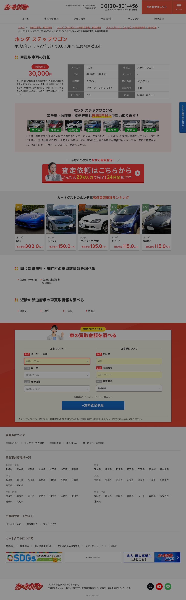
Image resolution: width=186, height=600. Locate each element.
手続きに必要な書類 (34, 443)
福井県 (23, 311)
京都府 (91, 311)
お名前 (106, 354)
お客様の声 (32, 524)
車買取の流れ (51, 18)
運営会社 (159, 18)
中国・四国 (11, 492)
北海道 (9, 469)
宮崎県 (152, 496)
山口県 (53, 496)
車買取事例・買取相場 (41, 27)
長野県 (63, 480)
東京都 (152, 469)
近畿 (96, 476)
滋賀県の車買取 (28, 279)
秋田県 (53, 469)
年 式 (34, 368)
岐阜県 (46, 311)
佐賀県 (108, 496)
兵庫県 (108, 480)
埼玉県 (130, 469)
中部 (8, 476)
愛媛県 (9, 501)
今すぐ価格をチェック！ (183, 117)
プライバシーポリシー (93, 397)
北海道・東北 (12, 465)
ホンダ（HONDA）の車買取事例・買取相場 (79, 27)
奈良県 (141, 480)
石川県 (31, 480)
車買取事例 (106, 18)
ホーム (25, 18)
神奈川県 (164, 469)
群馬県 (119, 469)
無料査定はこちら (157, 6)
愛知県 (20, 485)
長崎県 (119, 496)
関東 (96, 465)
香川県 (74, 496)
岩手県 (31, 469)
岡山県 (31, 496)
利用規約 (78, 397)
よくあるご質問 (13, 524)
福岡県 (97, 496)
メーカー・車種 (39, 354)
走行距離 (35, 381)
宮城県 (42, 469)
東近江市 (150, 95)
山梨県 (53, 480)
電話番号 (107, 367)
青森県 (20, 469)
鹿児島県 (164, 496)
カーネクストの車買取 (93, 443)
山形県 (63, 469)
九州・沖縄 (99, 492)
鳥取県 (9, 496)
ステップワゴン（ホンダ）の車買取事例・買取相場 (131, 27)
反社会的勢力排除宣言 (69, 546)
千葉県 (141, 469)
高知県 (20, 501)
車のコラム (133, 18)
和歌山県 (164, 480)
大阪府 (97, 480)
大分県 (141, 496)
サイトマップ (49, 524)
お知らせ (112, 546)
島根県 (20, 496)
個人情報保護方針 (43, 546)
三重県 (68, 311)
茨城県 (97, 469)
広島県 (42, 496)
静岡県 (9, 485)
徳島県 (63, 496)
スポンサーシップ (94, 546)
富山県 (20, 480)
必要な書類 (79, 18)
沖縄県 (97, 501)
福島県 (74, 469)
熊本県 (130, 496)
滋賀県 (140, 95)
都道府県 (107, 381)
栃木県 (108, 469)
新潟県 (9, 480)
